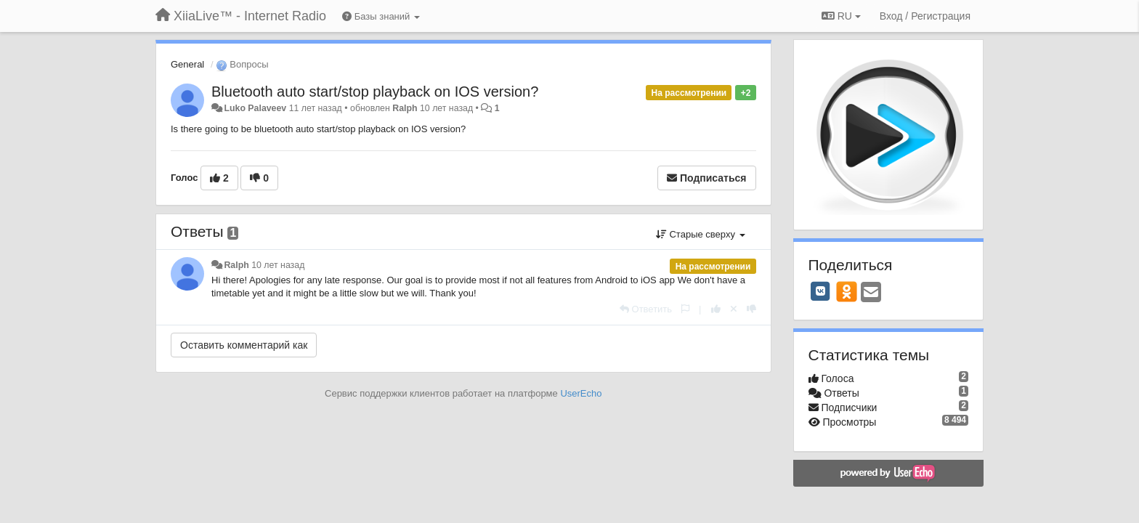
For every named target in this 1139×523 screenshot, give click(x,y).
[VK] (821, 291)
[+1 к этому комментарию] (716, 309)
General (187, 64)
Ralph (404, 108)
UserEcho (580, 393)
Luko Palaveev (255, 108)
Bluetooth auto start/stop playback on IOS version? (374, 92)
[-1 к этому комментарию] (751, 309)
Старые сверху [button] (700, 234)
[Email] (871, 293)
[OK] (846, 291)
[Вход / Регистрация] (925, 16)
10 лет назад (277, 265)
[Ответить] (646, 309)
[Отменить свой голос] (733, 309)
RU (841, 16)
